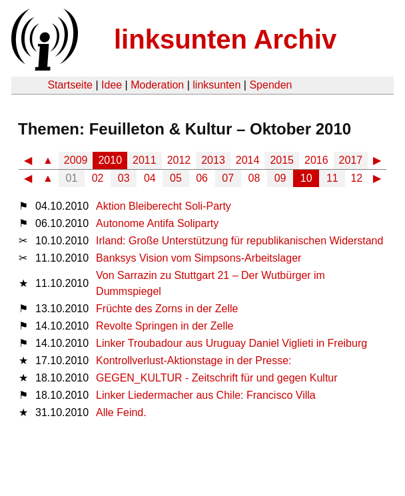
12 (356, 178)
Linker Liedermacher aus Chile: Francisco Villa (206, 395)
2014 (248, 160)
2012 (179, 160)
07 (228, 178)
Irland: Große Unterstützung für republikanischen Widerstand (239, 240)
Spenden (270, 85)
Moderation (157, 85)
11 (332, 178)
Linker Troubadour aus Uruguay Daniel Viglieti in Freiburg (231, 343)
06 (202, 178)
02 (98, 178)
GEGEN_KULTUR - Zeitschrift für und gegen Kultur (217, 377)
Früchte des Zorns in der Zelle (167, 308)
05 (176, 178)
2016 (316, 160)
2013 (213, 160)
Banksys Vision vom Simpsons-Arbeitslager (198, 258)
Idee (111, 85)
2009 (76, 160)
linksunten (216, 85)
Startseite (70, 85)
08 (254, 178)
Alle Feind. (121, 412)
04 (150, 178)
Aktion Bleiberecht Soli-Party (163, 206)
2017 (351, 160)
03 (124, 178)
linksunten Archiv (225, 39)
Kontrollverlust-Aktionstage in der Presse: (193, 360)
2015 (282, 160)
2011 (145, 160)
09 (280, 178)
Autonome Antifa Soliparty (157, 223)
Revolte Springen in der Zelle (164, 326)
